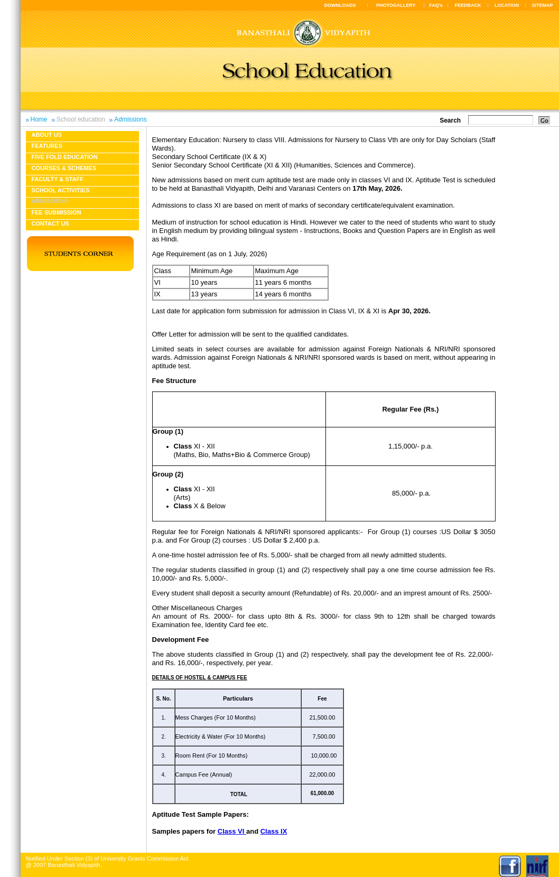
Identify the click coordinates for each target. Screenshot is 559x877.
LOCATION (507, 5)
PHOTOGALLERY (396, 5)
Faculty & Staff (57, 179)
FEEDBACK (468, 5)
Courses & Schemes (64, 168)
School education (81, 119)
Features (47, 146)
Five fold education (65, 157)
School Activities (61, 190)
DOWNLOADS (340, 5)
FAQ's (436, 5)
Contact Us (50, 223)
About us (47, 135)
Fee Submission (56, 212)
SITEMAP (542, 5)
